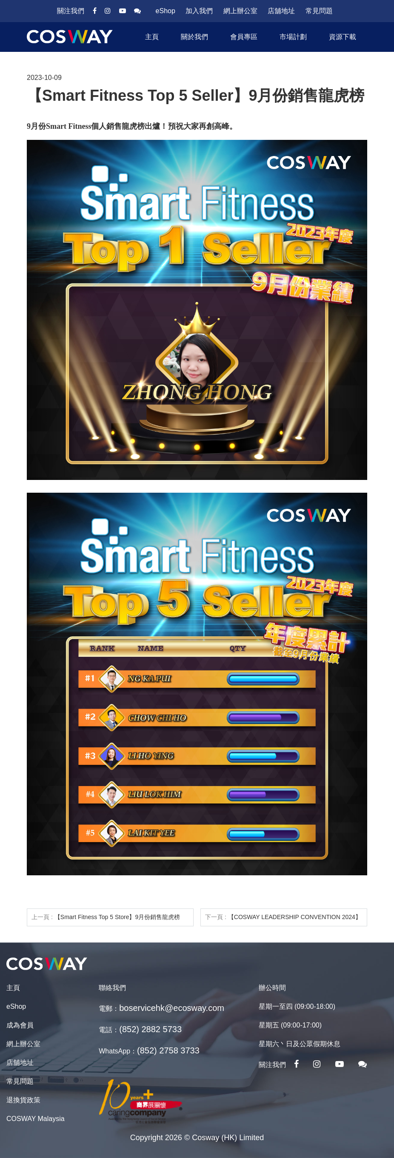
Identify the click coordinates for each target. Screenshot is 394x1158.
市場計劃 (293, 36)
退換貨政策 (23, 1100)
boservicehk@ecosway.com (171, 1008)
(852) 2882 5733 (150, 1029)
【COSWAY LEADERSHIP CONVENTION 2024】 (294, 917)
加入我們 (199, 10)
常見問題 (319, 10)
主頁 (152, 36)
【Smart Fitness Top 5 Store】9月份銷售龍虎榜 (117, 917)
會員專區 (243, 36)
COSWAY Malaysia (35, 1118)
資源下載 (342, 36)
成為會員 (20, 1025)
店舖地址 (281, 10)
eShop (165, 10)
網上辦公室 (240, 10)
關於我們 (194, 36)
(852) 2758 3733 (168, 1050)
